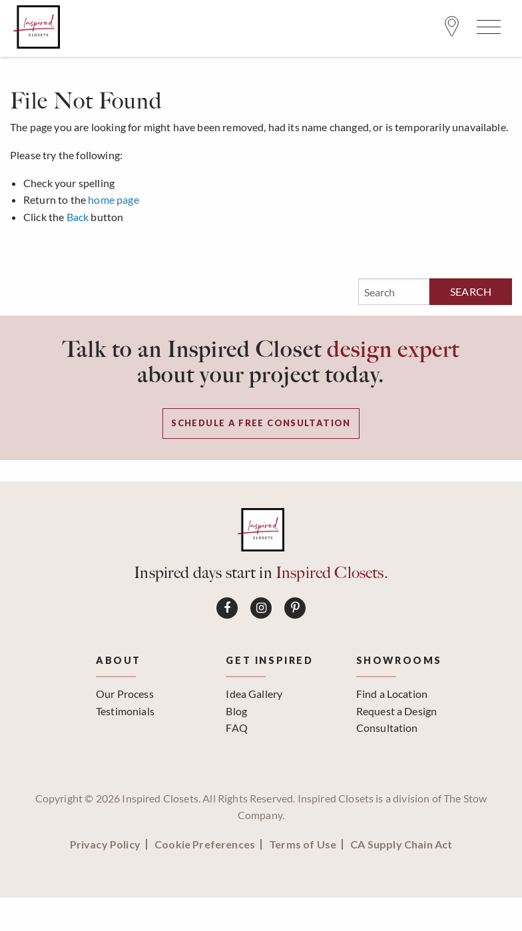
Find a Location (391, 693)
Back (78, 216)
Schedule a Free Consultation (260, 423)
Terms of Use (302, 844)
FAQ (236, 727)
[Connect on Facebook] (227, 608)
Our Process (125, 693)
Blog (236, 711)
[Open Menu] (487, 30)
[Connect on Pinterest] (295, 608)
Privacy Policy (105, 844)
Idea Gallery (254, 693)
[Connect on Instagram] (261, 608)
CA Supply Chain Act (401, 844)
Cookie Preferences (204, 844)
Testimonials (125, 711)
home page (113, 199)
